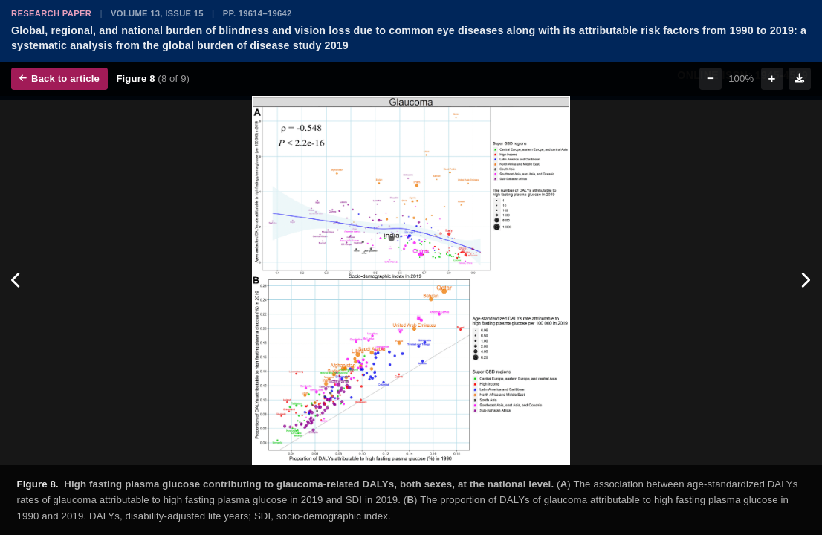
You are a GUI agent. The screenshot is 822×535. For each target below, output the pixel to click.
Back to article (59, 78)
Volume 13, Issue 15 (157, 13)
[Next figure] (805, 280)
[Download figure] (800, 79)
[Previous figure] (16, 280)
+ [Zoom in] (772, 78)
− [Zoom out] (710, 78)
